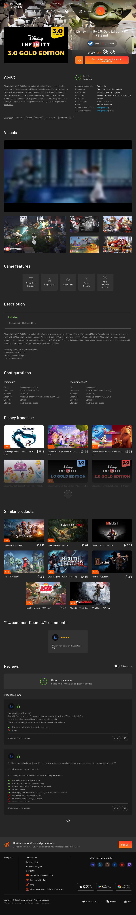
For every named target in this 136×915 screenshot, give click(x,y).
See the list (102, 86)
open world (64, 118)
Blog (79, 3)
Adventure (108, 104)
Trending (44, 3)
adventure (20, 118)
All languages (123, 666)
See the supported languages (109, 89)
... (72, 118)
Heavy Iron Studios (123, 95)
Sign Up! (125, 844)
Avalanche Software (105, 95)
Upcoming (69, 3)
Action (100, 104)
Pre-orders (56, 3)
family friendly (50, 118)
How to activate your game (108, 92)
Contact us (30, 871)
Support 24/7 (90, 3)
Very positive (102, 107)
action (29, 118)
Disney (100, 98)
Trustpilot (8, 857)
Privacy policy (32, 862)
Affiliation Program (34, 866)
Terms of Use (31, 857)
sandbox (38, 118)
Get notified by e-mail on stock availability (106, 60)
